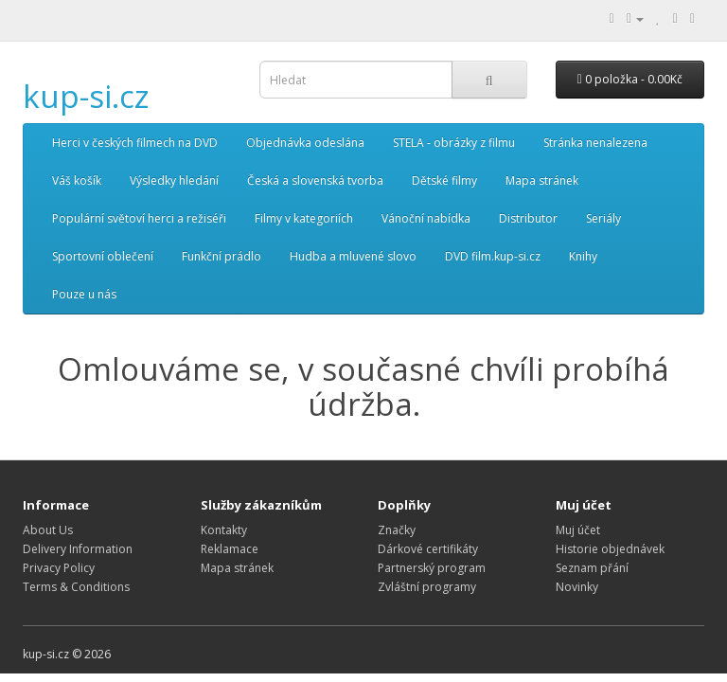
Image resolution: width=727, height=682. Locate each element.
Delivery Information (78, 549)
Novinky (577, 587)
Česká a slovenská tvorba (315, 180)
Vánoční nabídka (425, 218)
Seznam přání (592, 568)
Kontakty (224, 530)
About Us (48, 530)
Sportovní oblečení (102, 256)
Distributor (528, 218)
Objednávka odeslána (305, 143)
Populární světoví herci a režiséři (139, 218)
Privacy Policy (59, 568)
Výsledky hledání (174, 180)
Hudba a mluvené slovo (353, 256)
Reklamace (229, 549)
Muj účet (578, 530)
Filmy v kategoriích (304, 218)
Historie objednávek (610, 549)
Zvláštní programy (427, 587)
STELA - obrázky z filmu (454, 143)
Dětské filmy (444, 180)
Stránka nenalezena (595, 143)
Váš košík (76, 180)
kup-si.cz (86, 96)
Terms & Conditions (76, 587)
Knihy (583, 256)
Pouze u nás (84, 294)
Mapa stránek (541, 180)
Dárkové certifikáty (428, 549)
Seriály (603, 218)
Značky (397, 530)
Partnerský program (432, 568)
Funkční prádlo (221, 256)
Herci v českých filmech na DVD (135, 143)
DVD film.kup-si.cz (493, 256)
